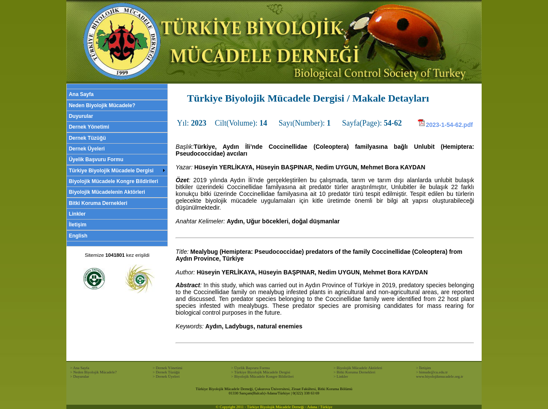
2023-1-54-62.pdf (445, 124)
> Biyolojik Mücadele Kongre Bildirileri (262, 376)
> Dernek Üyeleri (165, 376)
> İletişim (423, 368)
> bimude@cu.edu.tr (432, 372)
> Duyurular (79, 376)
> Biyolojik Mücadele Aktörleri (358, 368)
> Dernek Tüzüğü (165, 372)
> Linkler (341, 376)
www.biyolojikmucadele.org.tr (439, 376)
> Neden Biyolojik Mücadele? (93, 372)
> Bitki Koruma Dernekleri (354, 372)
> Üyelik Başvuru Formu (250, 368)
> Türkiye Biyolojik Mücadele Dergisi (260, 372)
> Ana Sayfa (79, 368)
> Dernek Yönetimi (167, 368)
